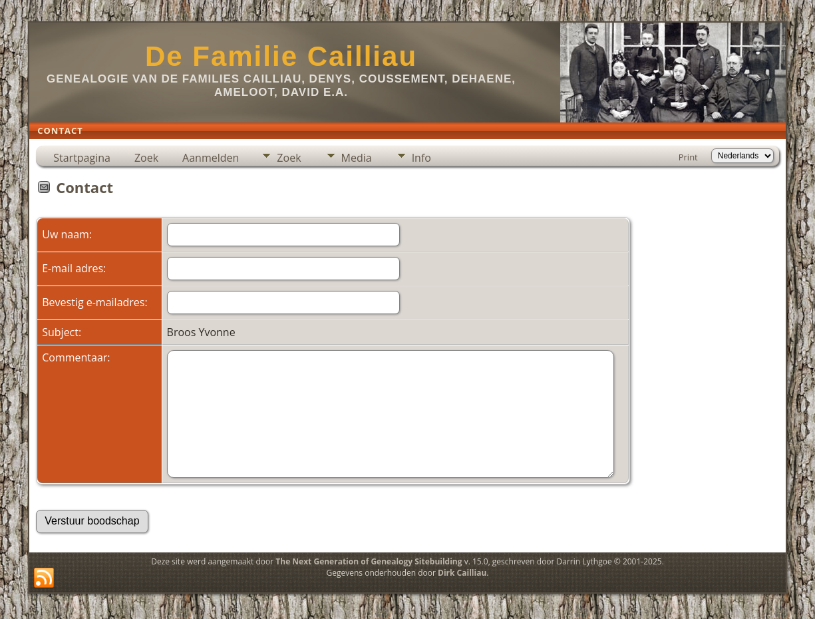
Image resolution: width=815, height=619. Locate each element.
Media (356, 157)
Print (688, 157)
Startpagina (81, 157)
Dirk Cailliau (462, 572)
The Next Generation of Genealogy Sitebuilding (368, 561)
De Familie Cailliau (281, 56)
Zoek (146, 157)
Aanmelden (210, 157)
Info (421, 157)
